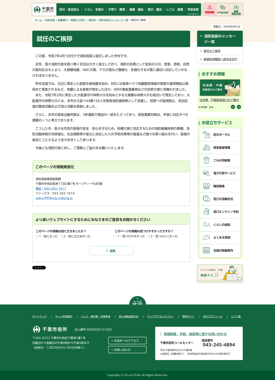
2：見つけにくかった (164, 236)
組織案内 (63, 20)
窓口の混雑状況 (223, 199)
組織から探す (78, 20)
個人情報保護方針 (129, 316)
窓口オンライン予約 (226, 211)
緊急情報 (209, 12)
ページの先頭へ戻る (137, 303)
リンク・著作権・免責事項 (95, 316)
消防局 (92, 20)
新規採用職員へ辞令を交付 (220, 59)
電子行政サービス (224, 173)
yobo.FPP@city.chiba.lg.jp (54, 198)
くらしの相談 (221, 224)
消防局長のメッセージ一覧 (113, 20)
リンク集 (236, 316)
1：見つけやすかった (131, 236)
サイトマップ (39, 316)
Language (223, 12)
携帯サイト (188, 316)
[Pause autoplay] (203, 107)
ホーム (38, 20)
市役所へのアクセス (126, 340)
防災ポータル (221, 134)
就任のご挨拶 (212, 51)
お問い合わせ (122, 349)
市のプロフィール (212, 316)
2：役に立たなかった (77, 236)
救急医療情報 (221, 147)
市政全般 (50, 20)
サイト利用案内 (63, 316)
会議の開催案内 (223, 250)
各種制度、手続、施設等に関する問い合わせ (195, 334)
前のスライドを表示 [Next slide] (239, 107)
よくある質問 (221, 237)
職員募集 (219, 186)
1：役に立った (48, 236)
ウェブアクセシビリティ (160, 316)
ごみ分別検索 (221, 160)
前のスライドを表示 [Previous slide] (233, 107)
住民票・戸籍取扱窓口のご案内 (219, 100)
